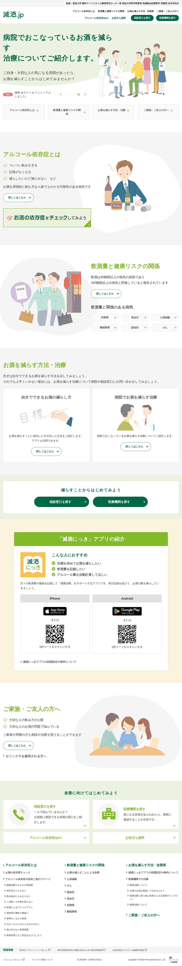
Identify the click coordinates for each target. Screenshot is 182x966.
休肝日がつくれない (16, 890)
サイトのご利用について (42, 960)
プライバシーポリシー (14, 959)
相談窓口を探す (142, 17)
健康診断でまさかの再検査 (20, 885)
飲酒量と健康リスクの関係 (111, 11)
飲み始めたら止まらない (19, 896)
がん (165, 327)
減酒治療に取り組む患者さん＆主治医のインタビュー (154, 897)
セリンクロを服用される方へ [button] (26, 756)
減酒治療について (138, 904)
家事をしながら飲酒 (16, 918)
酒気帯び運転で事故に (18, 913)
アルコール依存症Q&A (97, 18)
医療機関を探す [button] (167, 17)
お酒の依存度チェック (17, 872)
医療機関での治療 (138, 879)
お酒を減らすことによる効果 (83, 872)
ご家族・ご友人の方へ (168, 11)
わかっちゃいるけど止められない (23, 924)
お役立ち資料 (119, 18)
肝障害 (105, 317)
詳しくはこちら (17, 197)
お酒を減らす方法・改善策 (140, 11)
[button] (136, 814)
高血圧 (135, 317)
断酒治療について (138, 885)
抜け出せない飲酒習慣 (18, 929)
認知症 (135, 327)
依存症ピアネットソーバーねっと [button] (35, 950)
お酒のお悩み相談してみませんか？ (147, 890)
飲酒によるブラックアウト (20, 907)
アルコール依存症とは (84, 11)
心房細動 (165, 317)
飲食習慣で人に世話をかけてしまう (24, 935)
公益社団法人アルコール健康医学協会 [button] (129, 950)
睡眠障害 (105, 327)
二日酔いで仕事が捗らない (20, 902)
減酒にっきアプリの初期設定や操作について (49, 661)
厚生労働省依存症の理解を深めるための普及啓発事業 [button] (81, 950)
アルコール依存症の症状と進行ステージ (28, 879)
